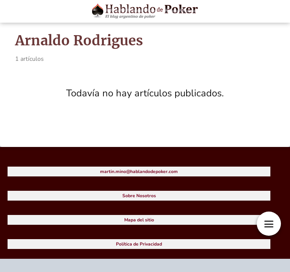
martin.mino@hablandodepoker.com (139, 171)
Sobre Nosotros (139, 196)
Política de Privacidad (139, 244)
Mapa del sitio (139, 220)
